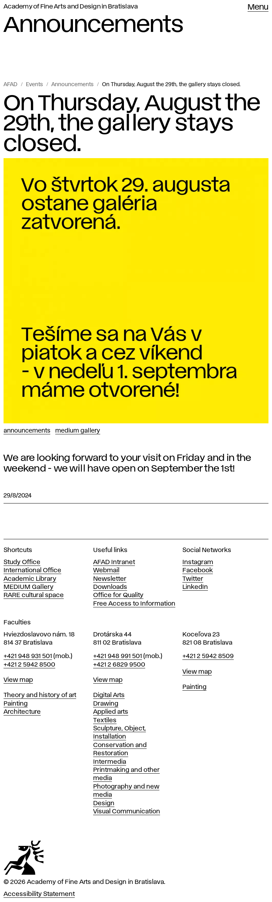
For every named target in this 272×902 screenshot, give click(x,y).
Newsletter (109, 579)
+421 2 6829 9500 (119, 665)
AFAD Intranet (114, 562)
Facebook (197, 570)
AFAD (10, 84)
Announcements (72, 84)
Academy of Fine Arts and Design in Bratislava (71, 7)
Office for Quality (118, 595)
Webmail (106, 570)
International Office (32, 570)
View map (18, 680)
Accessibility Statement (39, 894)
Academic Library (30, 579)
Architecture (22, 712)
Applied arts (110, 712)
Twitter (192, 579)
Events (34, 84)
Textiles (105, 720)
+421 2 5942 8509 (208, 656)
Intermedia (109, 762)
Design (103, 803)
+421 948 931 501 (28, 656)
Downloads (110, 587)
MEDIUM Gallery (28, 587)
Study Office (22, 562)
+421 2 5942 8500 (29, 665)
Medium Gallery (77, 431)
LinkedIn (195, 587)
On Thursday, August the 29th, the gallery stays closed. (171, 84)
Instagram (197, 562)
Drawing (105, 704)
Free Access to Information (134, 604)
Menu (258, 7)
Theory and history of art (40, 695)
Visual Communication (126, 811)
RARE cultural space (34, 595)
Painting (16, 704)
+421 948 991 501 (117, 656)
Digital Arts (109, 695)
